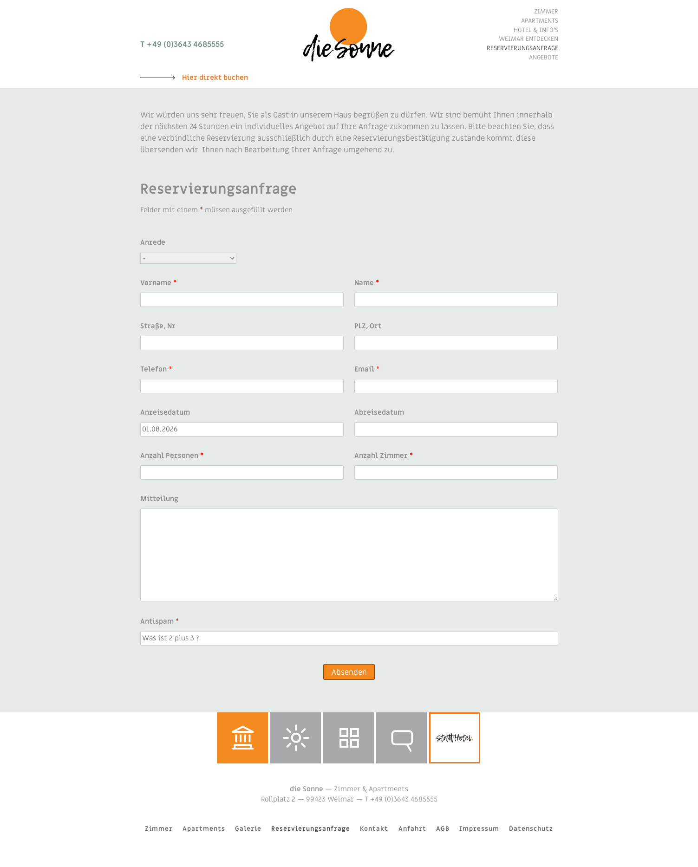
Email (366, 369)
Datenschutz (531, 829)
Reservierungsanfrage (522, 48)
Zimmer (546, 11)
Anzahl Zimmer (383, 455)
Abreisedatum (379, 412)
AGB (443, 829)
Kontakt (374, 829)
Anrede (152, 242)
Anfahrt (412, 829)
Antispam (159, 621)
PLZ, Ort (367, 326)
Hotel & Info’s (536, 30)
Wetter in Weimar (295, 737)
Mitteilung (159, 498)
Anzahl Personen (171, 455)
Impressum (479, 829)
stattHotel (454, 737)
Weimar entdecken (528, 39)
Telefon (156, 369)
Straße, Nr (158, 326)
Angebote (543, 57)
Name (366, 282)
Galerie (348, 737)
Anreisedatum (165, 412)
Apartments (539, 21)
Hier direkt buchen (215, 77)
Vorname (158, 282)
